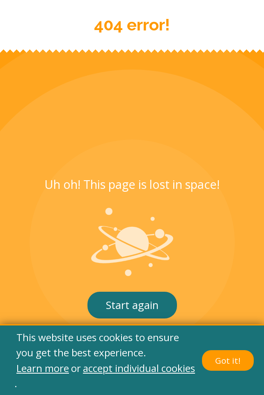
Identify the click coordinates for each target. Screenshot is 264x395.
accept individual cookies (139, 368)
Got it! (228, 360)
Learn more (42, 368)
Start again (132, 305)
